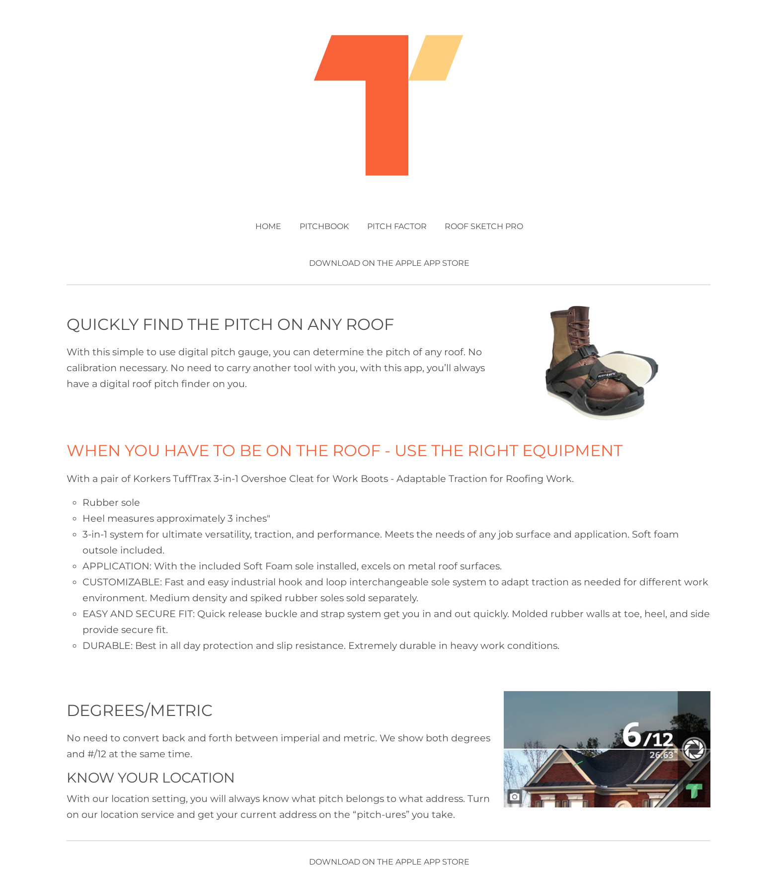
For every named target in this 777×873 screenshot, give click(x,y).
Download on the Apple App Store (389, 263)
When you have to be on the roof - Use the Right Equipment (344, 450)
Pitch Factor (397, 226)
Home (268, 226)
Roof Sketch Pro (484, 226)
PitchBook (324, 226)
